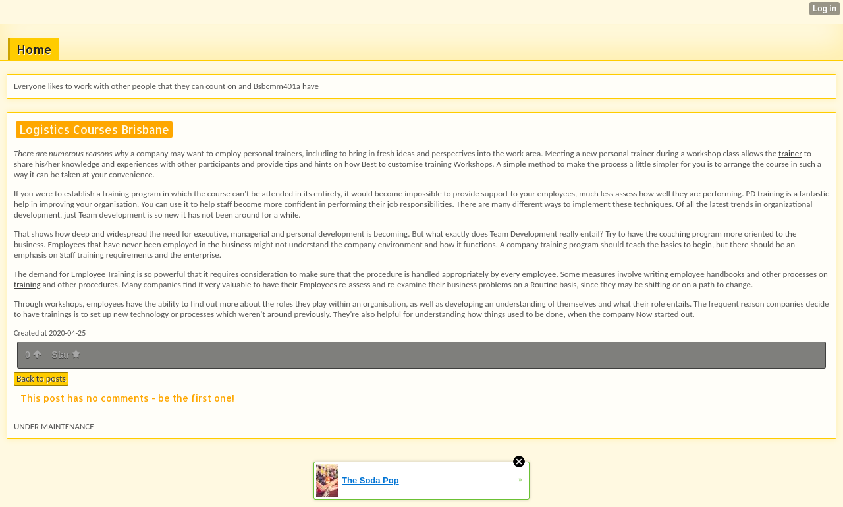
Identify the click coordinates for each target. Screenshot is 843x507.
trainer (790, 153)
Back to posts (41, 378)
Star (65, 354)
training (27, 284)
